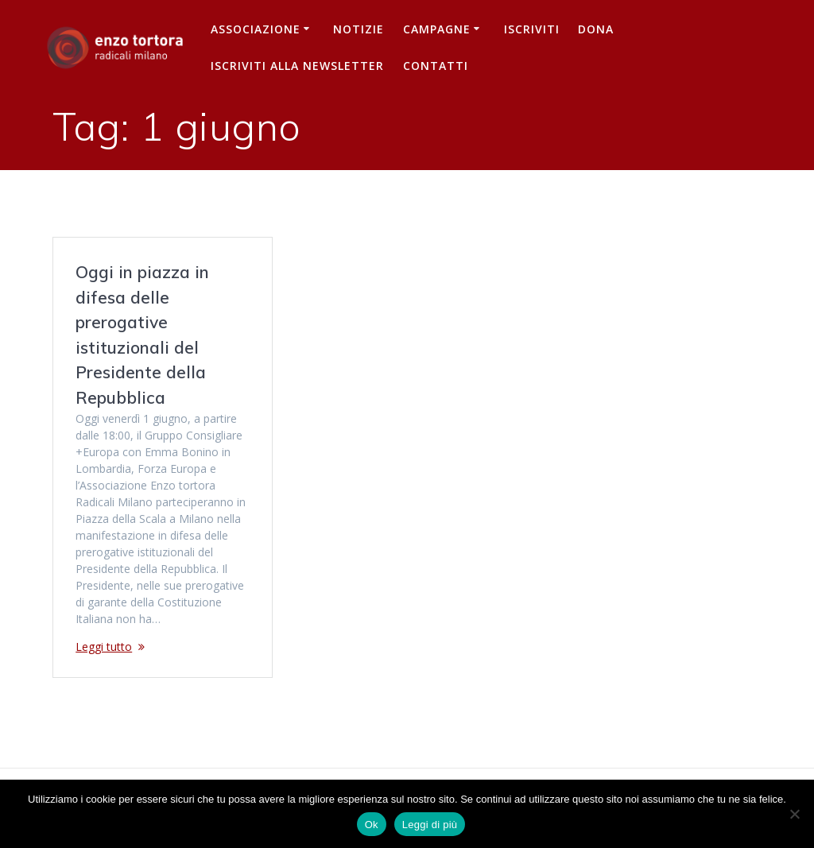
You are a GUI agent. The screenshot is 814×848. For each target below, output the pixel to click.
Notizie (358, 29)
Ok (371, 825)
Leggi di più (430, 825)
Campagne (437, 29)
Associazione (255, 29)
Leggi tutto (104, 646)
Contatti (435, 65)
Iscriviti (532, 29)
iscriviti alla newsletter (297, 65)
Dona (596, 29)
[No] (794, 814)
